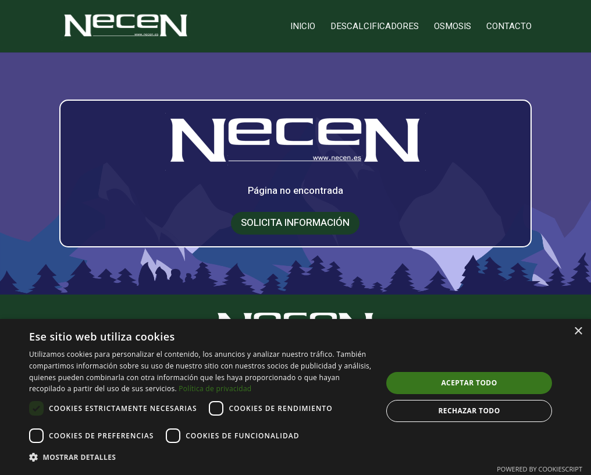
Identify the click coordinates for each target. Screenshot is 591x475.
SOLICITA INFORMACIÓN (295, 221)
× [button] (578, 331)
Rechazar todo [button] (469, 411)
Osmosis (452, 27)
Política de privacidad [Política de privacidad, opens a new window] (215, 389)
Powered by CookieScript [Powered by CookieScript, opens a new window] (539, 469)
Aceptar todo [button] (469, 383)
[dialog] (295, 397)
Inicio (302, 27)
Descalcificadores (374, 27)
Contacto (509, 27)
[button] (200, 457)
